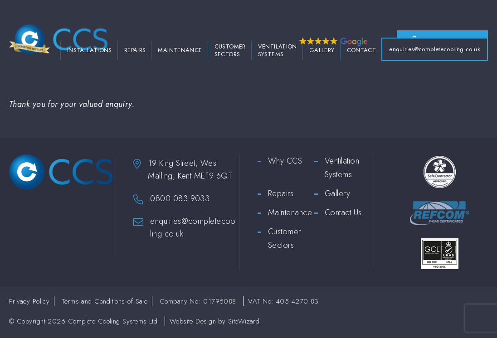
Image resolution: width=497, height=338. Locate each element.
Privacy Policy (29, 304)
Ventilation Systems (277, 52)
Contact (361, 52)
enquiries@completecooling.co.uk (434, 51)
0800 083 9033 (180, 201)
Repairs (135, 52)
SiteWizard (244, 323)
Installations (89, 52)
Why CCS (285, 163)
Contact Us (343, 215)
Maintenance (180, 52)
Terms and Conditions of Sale (105, 304)
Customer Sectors (230, 52)
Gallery (322, 52)
